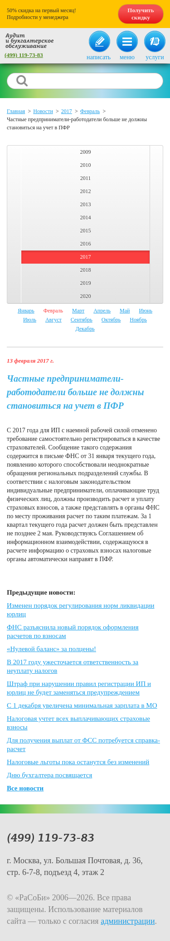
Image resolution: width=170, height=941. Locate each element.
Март (78, 310)
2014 (85, 217)
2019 (85, 283)
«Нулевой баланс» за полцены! (51, 649)
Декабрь (84, 329)
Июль (29, 320)
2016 (85, 244)
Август (53, 320)
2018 (85, 270)
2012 (85, 191)
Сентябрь (81, 320)
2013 (85, 204)
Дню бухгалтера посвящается (49, 775)
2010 (85, 165)
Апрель (102, 310)
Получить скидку (140, 14)
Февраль (90, 111)
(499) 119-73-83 (24, 55)
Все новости (25, 788)
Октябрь (111, 320)
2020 (85, 296)
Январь (26, 310)
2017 (66, 111)
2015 (85, 230)
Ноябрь (138, 320)
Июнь (145, 310)
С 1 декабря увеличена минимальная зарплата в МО (82, 705)
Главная (16, 111)
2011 (85, 178)
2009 (85, 152)
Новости (43, 111)
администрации (128, 921)
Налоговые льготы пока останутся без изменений (78, 762)
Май (125, 310)
